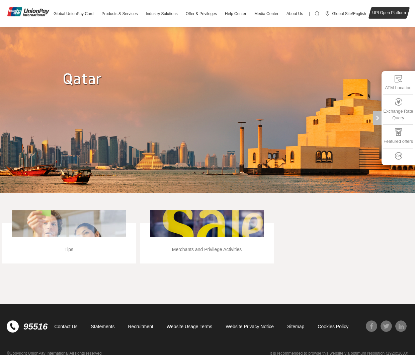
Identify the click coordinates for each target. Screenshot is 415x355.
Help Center (235, 13)
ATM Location (398, 82)
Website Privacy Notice (250, 326)
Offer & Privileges (201, 13)
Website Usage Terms (189, 326)
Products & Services (119, 13)
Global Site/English (349, 13)
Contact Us (65, 326)
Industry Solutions (161, 13)
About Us (294, 13)
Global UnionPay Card (73, 13)
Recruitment (140, 326)
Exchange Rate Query (398, 109)
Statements (103, 326)
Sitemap (295, 326)
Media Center (266, 13)
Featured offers (398, 136)
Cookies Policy (333, 326)
